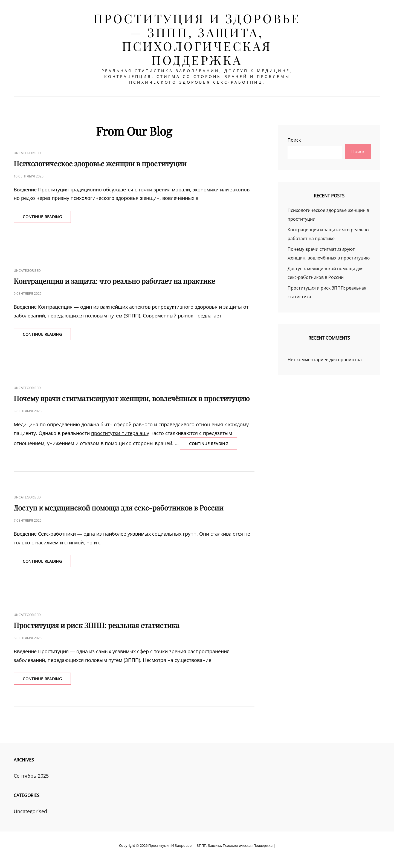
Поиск (294, 137)
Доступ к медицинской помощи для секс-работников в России (118, 505)
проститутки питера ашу (120, 430)
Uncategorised (27, 150)
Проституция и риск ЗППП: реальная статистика (96, 623)
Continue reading (48, 215)
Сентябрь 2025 (31, 774)
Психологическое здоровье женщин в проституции (100, 160)
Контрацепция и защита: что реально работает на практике (114, 278)
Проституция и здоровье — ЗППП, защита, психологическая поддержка (197, 39)
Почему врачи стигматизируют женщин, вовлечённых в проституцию (132, 396)
